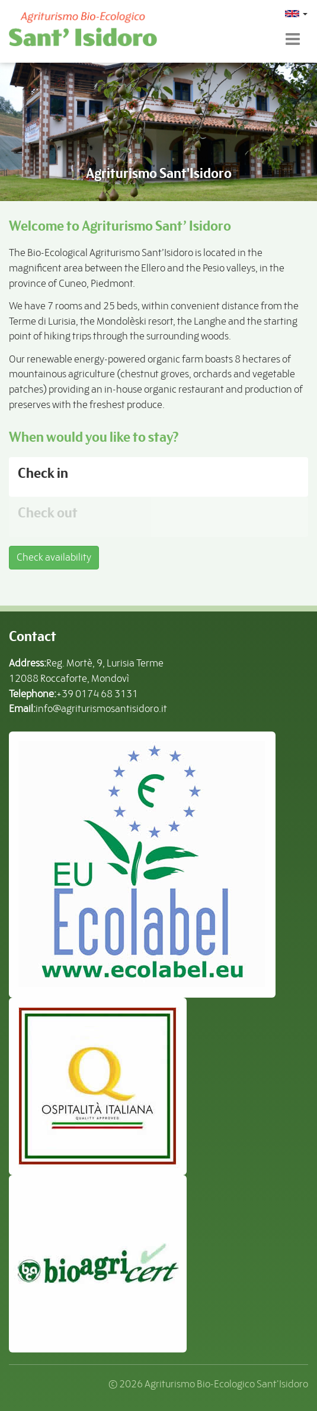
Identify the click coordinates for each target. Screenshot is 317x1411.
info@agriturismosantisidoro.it (101, 708)
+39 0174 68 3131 (97, 694)
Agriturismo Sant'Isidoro (159, 173)
